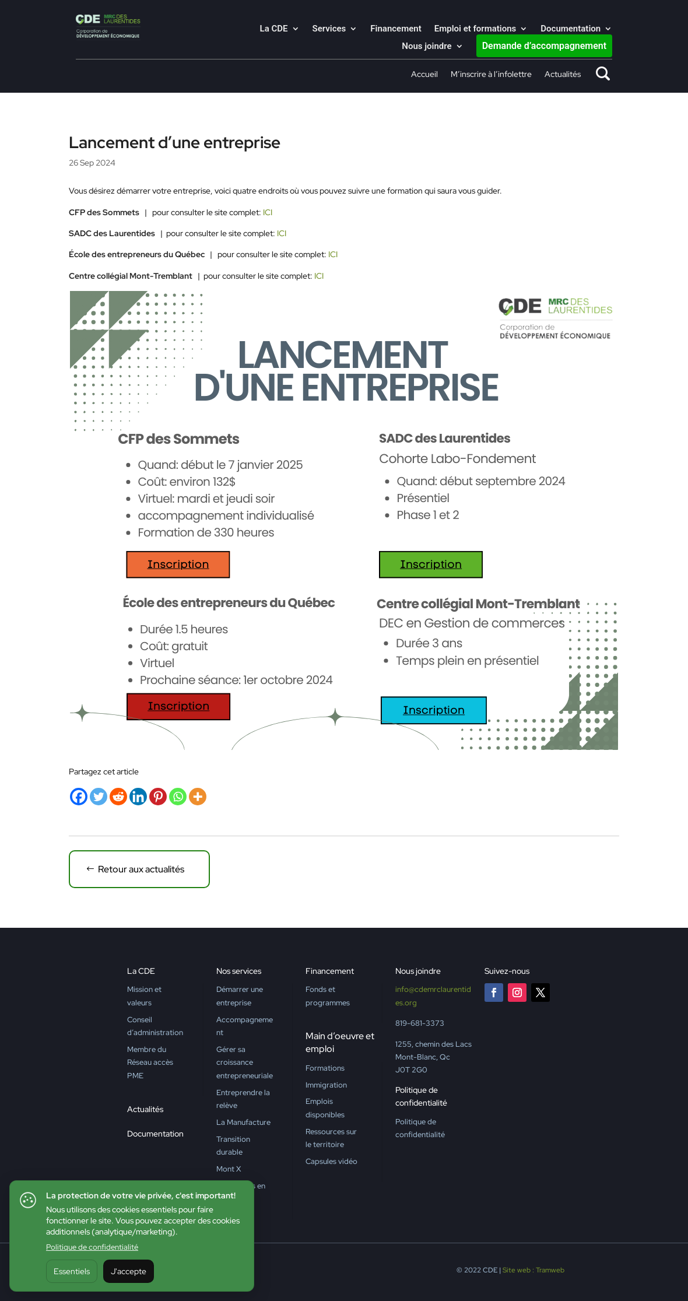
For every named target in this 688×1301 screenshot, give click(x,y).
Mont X (228, 1169)
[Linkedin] (138, 796)
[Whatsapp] (178, 796)
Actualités (563, 74)
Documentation (570, 29)
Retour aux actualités (141, 869)
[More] (197, 796)
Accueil (424, 74)
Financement (395, 29)
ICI (267, 212)
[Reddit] (118, 796)
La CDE (274, 29)
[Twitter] (98, 796)
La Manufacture (243, 1122)
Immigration (326, 1085)
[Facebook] (78, 796)
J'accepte (128, 1271)
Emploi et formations (475, 29)
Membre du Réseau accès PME (150, 1062)
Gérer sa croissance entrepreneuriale (244, 1062)
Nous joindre (426, 46)
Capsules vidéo (331, 1161)
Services (329, 29)
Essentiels (72, 1271)
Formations (325, 1068)
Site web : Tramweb (533, 1270)
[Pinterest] (158, 796)
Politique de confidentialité (92, 1247)
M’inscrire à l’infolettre (491, 74)
